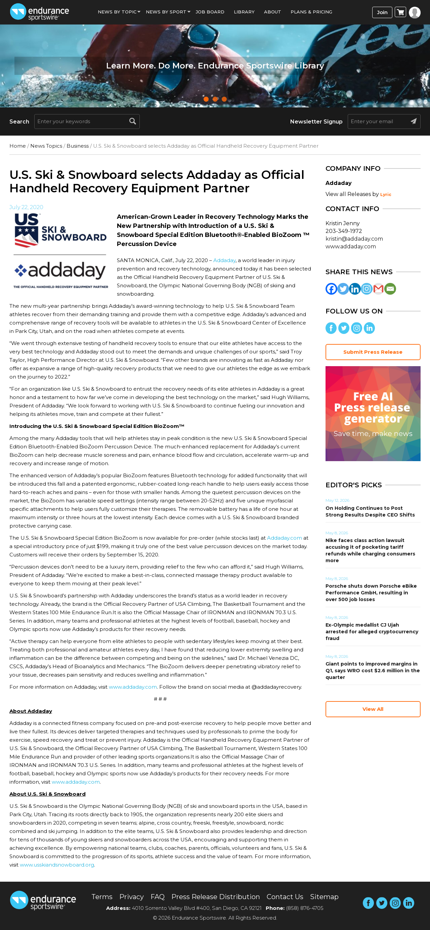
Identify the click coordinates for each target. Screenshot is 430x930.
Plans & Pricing (311, 11)
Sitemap (324, 897)
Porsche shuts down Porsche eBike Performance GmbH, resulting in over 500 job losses (371, 592)
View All (372, 709)
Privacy (131, 897)
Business (78, 146)
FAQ (157, 897)
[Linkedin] (355, 289)
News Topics (46, 146)
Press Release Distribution (215, 897)
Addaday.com (284, 538)
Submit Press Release (372, 352)
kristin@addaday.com (354, 239)
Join (382, 12)
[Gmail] (378, 289)
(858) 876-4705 (305, 908)
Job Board (210, 11)
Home (17, 146)
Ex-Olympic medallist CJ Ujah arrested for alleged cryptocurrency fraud (372, 631)
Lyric (385, 194)
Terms (102, 897)
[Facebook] (331, 289)
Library (244, 11)
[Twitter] (343, 289)
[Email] (390, 289)
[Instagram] (367, 289)
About (272, 11)
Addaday (224, 260)
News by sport (166, 11)
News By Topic (117, 11)
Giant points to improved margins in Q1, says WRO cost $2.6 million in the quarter (373, 670)
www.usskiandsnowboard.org (57, 865)
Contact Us (285, 897)
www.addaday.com (133, 687)
